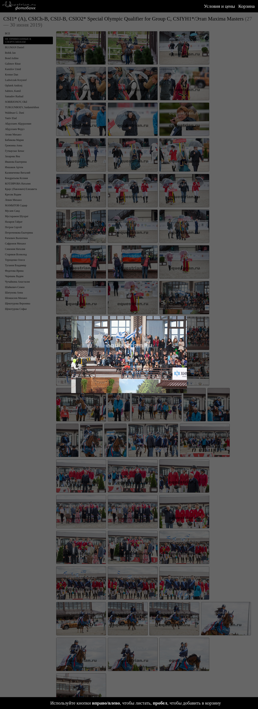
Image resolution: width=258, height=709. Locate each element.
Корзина (246, 6)
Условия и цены (219, 6)
